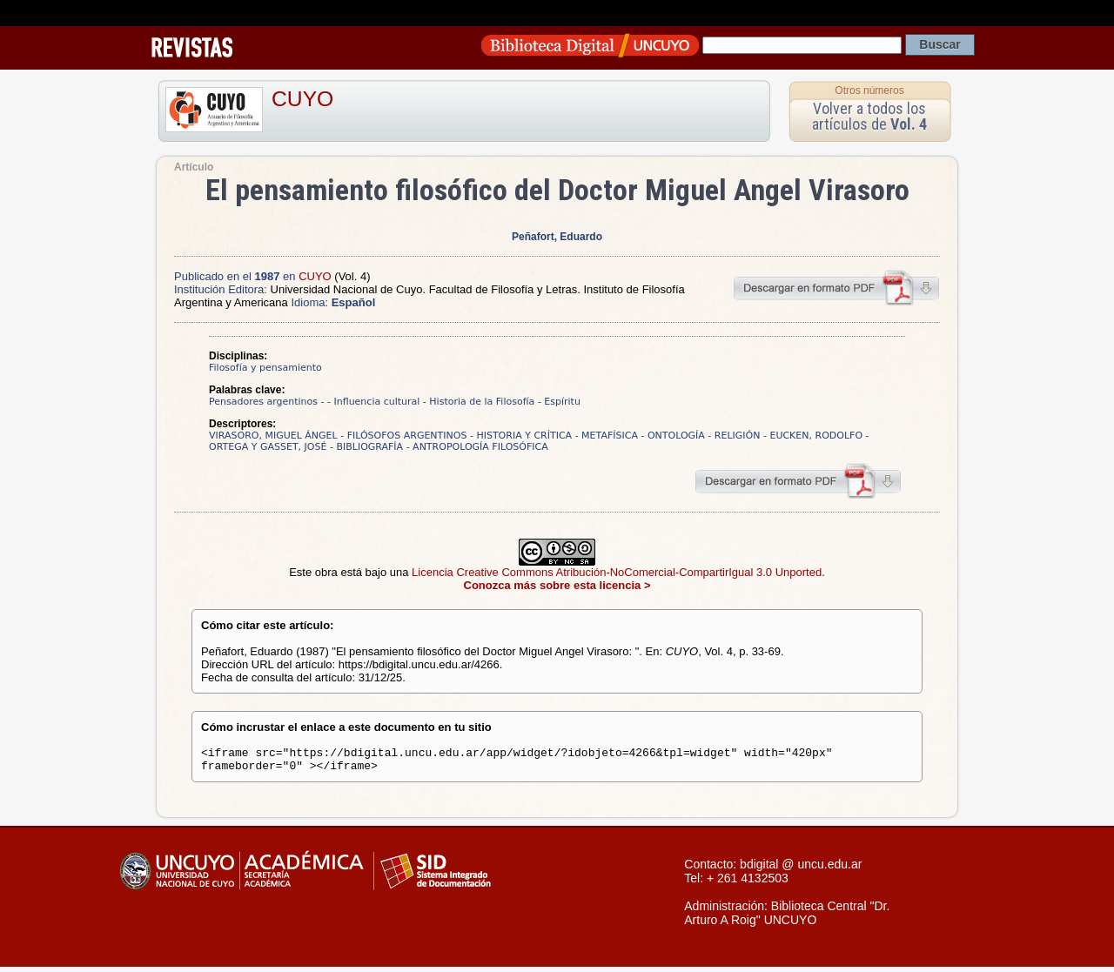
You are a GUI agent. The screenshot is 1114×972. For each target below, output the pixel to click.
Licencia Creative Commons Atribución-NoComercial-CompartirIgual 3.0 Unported (617, 572)
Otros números (869, 90)
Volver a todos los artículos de (869, 116)
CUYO (302, 99)
